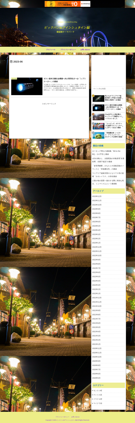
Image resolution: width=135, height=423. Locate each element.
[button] (123, 89)
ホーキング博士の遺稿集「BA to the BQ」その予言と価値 (106, 152)
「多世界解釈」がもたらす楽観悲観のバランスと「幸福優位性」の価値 (108, 167)
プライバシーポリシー (62, 417)
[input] (108, 89)
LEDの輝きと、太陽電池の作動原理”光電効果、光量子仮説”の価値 (108, 160)
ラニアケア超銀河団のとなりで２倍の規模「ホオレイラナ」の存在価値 (108, 174)
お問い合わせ (75, 417)
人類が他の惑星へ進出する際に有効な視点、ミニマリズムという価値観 (108, 182)
